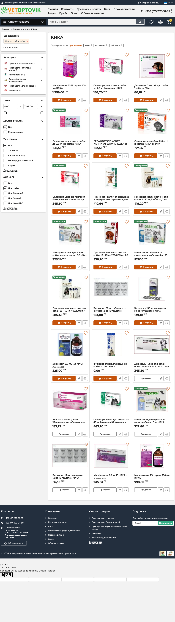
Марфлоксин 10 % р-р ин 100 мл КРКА (70, 89)
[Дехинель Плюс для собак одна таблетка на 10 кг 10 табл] (152, 347)
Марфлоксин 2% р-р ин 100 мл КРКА (152, 479)
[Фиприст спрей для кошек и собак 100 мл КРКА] (111, 347)
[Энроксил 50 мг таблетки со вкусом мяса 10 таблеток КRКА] (111, 292)
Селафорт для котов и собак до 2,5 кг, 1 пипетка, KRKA (111, 89)
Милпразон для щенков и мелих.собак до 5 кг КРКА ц (152, 423)
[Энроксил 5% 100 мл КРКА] (70, 347)
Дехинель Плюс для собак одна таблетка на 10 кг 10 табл (152, 367)
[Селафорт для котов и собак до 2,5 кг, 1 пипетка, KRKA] (111, 69)
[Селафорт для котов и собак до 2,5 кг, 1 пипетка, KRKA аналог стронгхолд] (70, 125)
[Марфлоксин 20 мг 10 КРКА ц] (111, 459)
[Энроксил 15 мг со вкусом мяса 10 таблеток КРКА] (70, 459)
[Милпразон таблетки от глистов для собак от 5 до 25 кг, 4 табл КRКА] (152, 236)
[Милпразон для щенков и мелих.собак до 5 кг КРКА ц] (152, 403)
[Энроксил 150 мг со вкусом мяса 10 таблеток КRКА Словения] (152, 292)
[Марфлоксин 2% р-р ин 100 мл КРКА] (152, 459)
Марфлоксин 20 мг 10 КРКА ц (111, 477)
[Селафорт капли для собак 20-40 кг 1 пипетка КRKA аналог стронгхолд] (111, 403)
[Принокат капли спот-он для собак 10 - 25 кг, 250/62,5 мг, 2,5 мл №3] (111, 236)
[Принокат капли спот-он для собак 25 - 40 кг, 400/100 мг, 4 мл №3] (70, 292)
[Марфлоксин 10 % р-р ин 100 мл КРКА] (70, 69)
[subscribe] (153, 523)
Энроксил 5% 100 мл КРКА (70, 366)
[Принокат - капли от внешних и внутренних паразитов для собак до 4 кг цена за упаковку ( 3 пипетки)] (111, 180)
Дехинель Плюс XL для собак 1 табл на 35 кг (152, 89)
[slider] (5, 113)
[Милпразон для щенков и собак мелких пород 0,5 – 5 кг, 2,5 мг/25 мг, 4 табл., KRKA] (70, 236)
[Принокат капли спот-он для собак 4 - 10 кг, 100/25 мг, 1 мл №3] (152, 180)
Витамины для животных (104, 537)
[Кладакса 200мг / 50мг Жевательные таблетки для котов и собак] (70, 403)
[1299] (30, 106)
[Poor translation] (9, 574)
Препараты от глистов (103, 518)
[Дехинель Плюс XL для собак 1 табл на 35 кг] (152, 69)
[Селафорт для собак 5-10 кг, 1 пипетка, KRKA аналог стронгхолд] (152, 125)
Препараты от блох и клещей (106, 522)
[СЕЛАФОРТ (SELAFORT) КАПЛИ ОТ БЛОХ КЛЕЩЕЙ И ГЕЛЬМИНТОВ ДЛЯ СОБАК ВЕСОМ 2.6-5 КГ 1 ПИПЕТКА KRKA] (111, 125)
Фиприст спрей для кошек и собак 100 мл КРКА (111, 367)
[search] (93, 22)
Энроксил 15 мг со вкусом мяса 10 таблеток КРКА (70, 479)
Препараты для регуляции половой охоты (109, 527)
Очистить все (10, 47)
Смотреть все (10, 170)
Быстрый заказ (79, 100)
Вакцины (96, 533)
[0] (10, 106)
